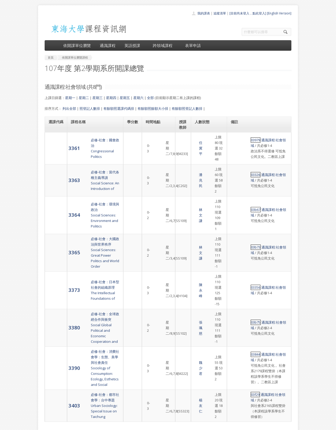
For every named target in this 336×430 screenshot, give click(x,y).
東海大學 (49, 425)
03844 (236, 285)
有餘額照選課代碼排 (118, 108)
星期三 (97, 97)
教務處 (132, 425)
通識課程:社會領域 (256, 137)
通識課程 (108, 45)
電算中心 (116, 425)
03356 (236, 237)
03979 (236, 137)
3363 (54, 169)
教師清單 (154, 410)
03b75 (236, 261)
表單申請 (193, 45)
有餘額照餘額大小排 (153, 108)
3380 (54, 266)
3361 (54, 145)
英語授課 (134, 45)
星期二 (84, 97)
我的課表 (203, 13)
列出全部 (69, 108)
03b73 (236, 208)
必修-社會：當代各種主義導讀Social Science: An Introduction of (95, 169)
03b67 (236, 184)
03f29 (236, 320)
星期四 (111, 97)
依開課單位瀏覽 (77, 45)
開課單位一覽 (157, 381)
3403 (54, 325)
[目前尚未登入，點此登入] (247, 13)
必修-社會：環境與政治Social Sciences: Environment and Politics (94, 190)
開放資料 (154, 404)
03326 (236, 163)
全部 (150, 97)
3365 (54, 213)
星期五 (125, 97)
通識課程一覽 (157, 387)
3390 (54, 296)
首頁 (151, 375)
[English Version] (279, 13)
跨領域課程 (164, 45)
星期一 (70, 97)
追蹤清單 (219, 13)
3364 (54, 190)
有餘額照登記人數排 (187, 108)
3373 (54, 240)
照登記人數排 (90, 108)
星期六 (138, 97)
